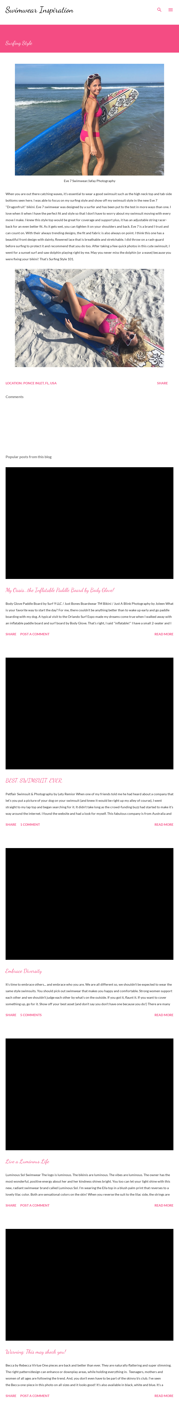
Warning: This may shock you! (36, 1351)
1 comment (30, 824)
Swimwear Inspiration (39, 10)
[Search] (159, 8)
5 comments (31, 1015)
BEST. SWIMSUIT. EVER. (34, 780)
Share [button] (162, 383)
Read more (164, 634)
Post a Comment (34, 634)
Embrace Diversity (24, 970)
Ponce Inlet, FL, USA (40, 383)
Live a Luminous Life (27, 1161)
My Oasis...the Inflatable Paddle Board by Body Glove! (60, 590)
